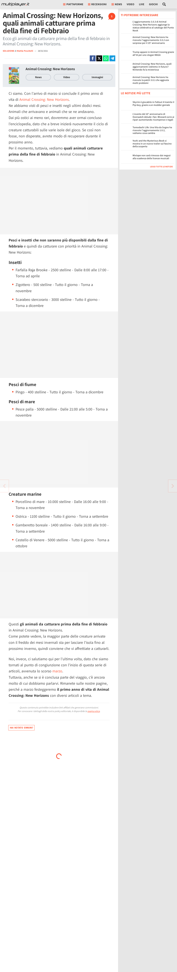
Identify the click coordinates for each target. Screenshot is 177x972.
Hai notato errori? (21, 727)
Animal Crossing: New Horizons (50, 69)
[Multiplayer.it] (15, 4)
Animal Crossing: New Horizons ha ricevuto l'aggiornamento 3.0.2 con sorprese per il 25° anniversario (151, 40)
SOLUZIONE (8, 50)
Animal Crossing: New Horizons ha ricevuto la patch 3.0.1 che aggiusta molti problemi (151, 80)
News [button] (116, 4)
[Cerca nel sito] (164, 4)
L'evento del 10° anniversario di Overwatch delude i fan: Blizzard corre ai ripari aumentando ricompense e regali (153, 116)
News (38, 77)
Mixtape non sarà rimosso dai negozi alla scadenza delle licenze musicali (152, 157)
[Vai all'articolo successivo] (4, 486)
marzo (57, 671)
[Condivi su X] (99, 58)
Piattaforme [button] (73, 4)
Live (141, 4)
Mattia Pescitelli (25, 50)
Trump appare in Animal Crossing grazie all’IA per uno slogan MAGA (153, 53)
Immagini (97, 77)
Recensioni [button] (97, 4)
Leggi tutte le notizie (161, 166)
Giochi (153, 4)
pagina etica (93, 711)
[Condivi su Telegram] (112, 58)
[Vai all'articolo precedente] (172, 486)
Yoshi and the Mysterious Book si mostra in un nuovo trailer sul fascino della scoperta (152, 143)
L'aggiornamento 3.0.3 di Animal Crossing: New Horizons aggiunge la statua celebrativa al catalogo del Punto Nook (153, 26)
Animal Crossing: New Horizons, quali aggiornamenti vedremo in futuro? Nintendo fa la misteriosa (152, 66)
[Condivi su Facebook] (93, 58)
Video (130, 4)
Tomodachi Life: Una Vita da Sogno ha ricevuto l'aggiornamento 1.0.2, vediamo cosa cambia (152, 130)
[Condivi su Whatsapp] (106, 58)
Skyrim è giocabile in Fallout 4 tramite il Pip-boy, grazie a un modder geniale (153, 103)
